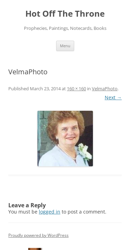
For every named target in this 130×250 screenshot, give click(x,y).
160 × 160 (76, 88)
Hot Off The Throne (65, 13)
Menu (65, 45)
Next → (113, 97)
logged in (49, 211)
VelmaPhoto (105, 88)
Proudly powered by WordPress (38, 235)
